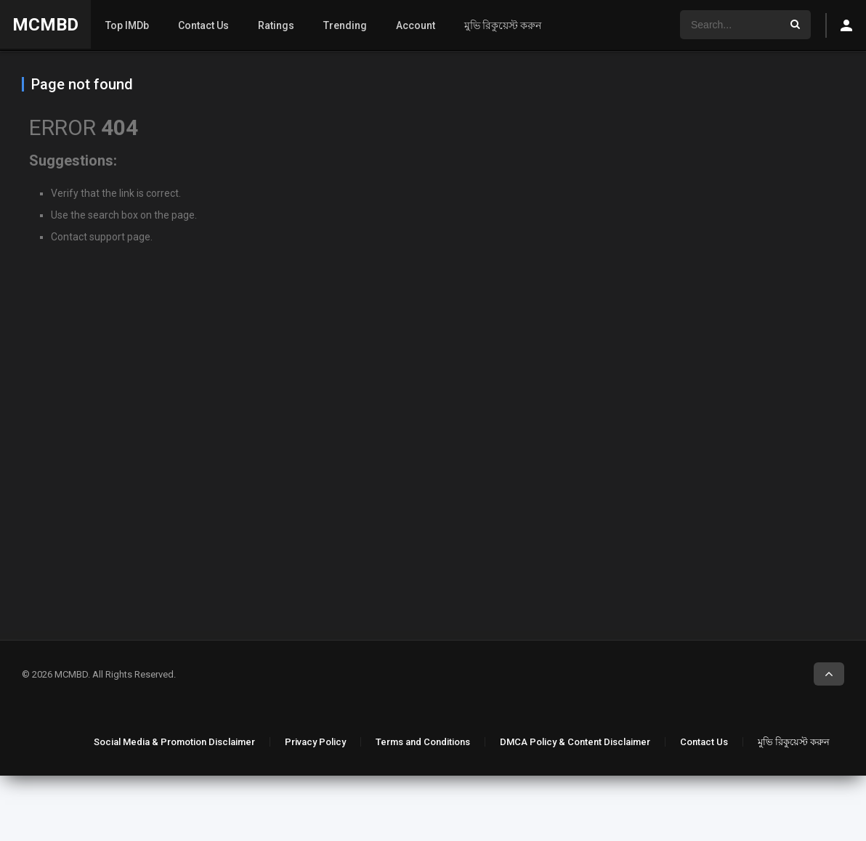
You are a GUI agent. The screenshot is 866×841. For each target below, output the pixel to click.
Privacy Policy (315, 741)
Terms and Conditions (423, 741)
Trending (345, 25)
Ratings (276, 25)
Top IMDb (127, 25)
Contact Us (203, 25)
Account (415, 25)
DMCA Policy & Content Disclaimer (575, 741)
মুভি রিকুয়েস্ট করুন (502, 25)
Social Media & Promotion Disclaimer (174, 741)
